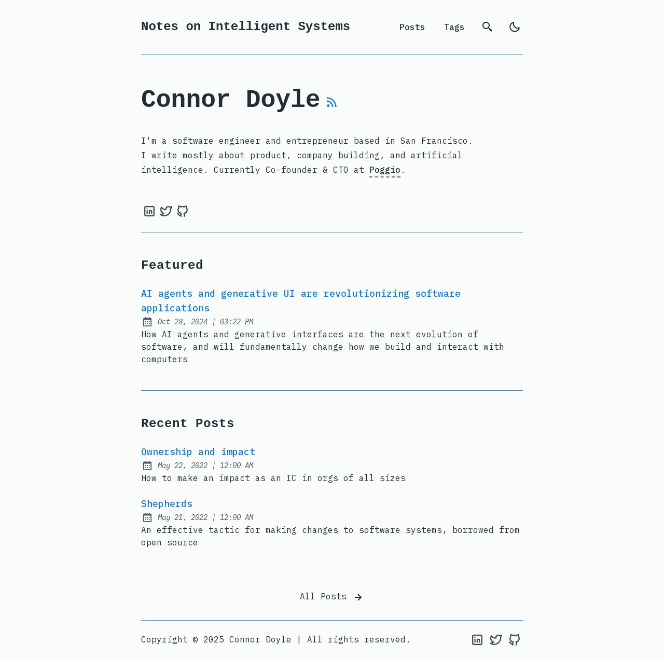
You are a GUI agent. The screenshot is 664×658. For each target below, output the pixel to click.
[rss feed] (332, 106)
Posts (412, 27)
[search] (487, 27)
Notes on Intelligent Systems (245, 26)
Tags (454, 27)
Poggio (384, 169)
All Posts (332, 597)
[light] (514, 27)
